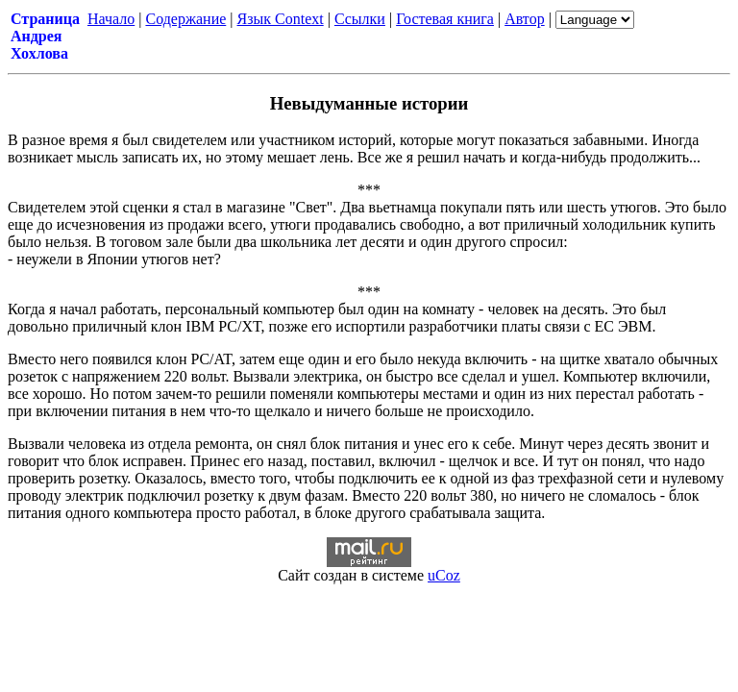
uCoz (444, 575)
